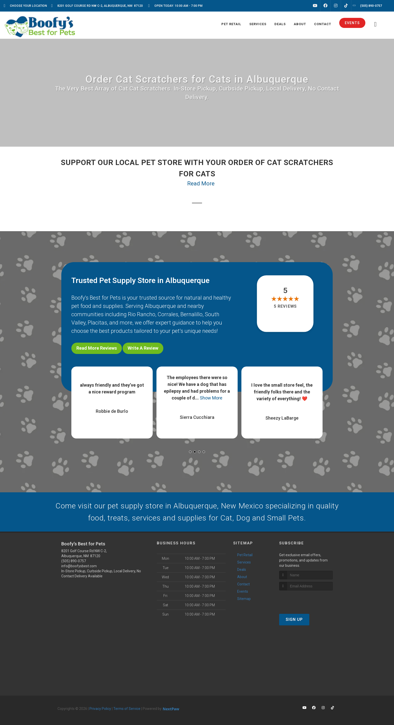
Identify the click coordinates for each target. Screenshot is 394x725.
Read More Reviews (96, 348)
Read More (201, 183)
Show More (211, 397)
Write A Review (143, 348)
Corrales (168, 314)
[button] (190, 452)
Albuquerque (160, 306)
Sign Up (294, 619)
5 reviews (285, 306)
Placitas (97, 322)
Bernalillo (191, 314)
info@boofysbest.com (79, 566)
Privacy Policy (100, 709)
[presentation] (306, 600)
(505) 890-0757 (73, 561)
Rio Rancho (141, 314)
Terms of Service (126, 709)
